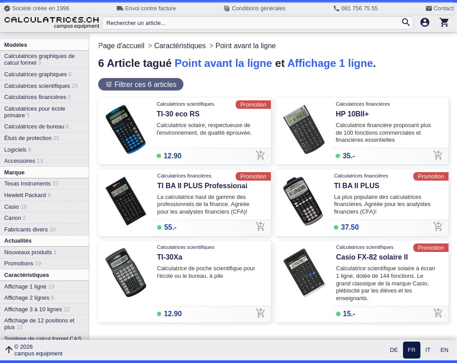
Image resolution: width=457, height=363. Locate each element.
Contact (439, 8)
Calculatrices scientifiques (41, 85)
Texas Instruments (31, 183)
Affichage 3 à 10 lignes (37, 309)
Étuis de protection (32, 138)
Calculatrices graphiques (38, 74)
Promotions (23, 263)
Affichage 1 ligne (29, 286)
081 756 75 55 (355, 8)
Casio (15, 206)
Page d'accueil (121, 46)
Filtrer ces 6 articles (144, 84)
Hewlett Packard (27, 195)
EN (444, 350)
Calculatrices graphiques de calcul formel (39, 59)
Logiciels (17, 149)
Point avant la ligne (223, 63)
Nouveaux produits (30, 252)
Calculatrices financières (37, 97)
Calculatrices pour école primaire (35, 112)
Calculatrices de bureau (36, 126)
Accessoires (23, 160)
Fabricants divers (30, 229)
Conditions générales (254, 8)
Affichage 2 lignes (29, 297)
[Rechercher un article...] (253, 23)
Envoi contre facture (146, 8)
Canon (15, 217)
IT (427, 350)
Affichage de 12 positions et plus (39, 323)
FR (411, 350)
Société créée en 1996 (36, 8)
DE (394, 350)
